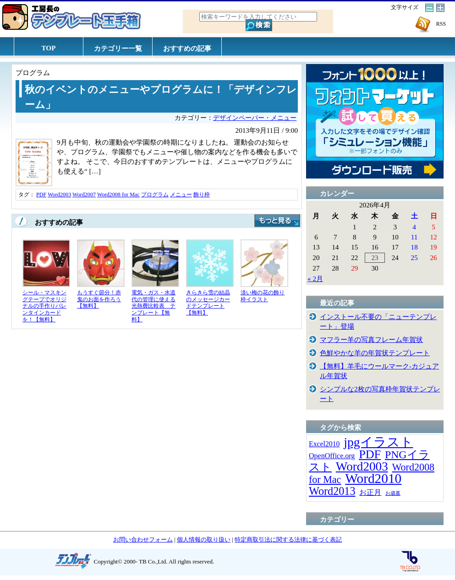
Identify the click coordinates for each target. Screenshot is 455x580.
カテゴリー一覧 (118, 48)
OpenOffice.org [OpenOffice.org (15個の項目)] (332, 456)
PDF (41, 194)
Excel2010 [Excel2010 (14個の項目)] (324, 444)
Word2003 (59, 194)
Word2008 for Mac (118, 194)
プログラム (155, 194)
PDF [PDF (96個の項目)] (370, 454)
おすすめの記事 (187, 48)
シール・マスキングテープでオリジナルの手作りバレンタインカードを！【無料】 (44, 305)
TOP (49, 48)
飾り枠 (201, 194)
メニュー (181, 194)
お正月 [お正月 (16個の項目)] (370, 492)
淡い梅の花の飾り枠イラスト (263, 296)
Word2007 (84, 194)
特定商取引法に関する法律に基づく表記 (288, 539)
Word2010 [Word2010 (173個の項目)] (373, 478)
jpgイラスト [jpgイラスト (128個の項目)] (378, 442)
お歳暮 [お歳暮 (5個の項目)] (392, 493)
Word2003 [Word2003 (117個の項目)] (362, 466)
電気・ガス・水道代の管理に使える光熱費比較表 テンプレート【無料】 (153, 305)
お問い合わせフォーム (143, 539)
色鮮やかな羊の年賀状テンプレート (375, 353)
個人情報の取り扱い (203, 539)
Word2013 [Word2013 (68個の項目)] (332, 491)
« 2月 (315, 278)
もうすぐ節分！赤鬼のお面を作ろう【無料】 (99, 299)
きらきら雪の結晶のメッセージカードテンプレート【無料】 (208, 302)
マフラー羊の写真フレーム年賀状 (371, 339)
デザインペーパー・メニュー (254, 117)
